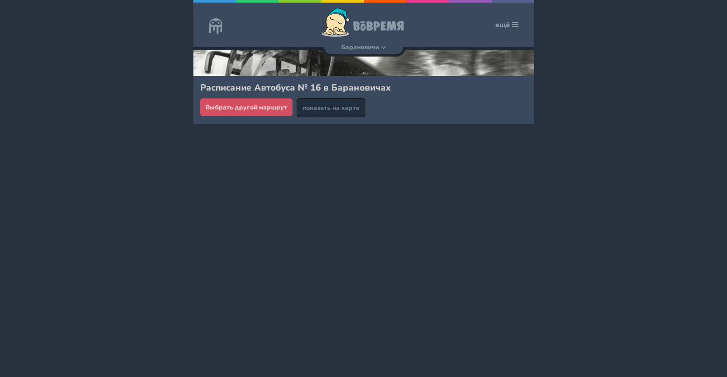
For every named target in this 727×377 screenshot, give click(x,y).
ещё (506, 25)
